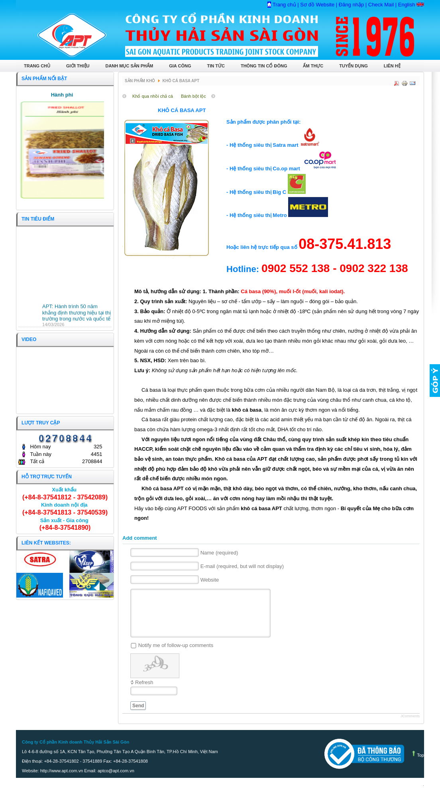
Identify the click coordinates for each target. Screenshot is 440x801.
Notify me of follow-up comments (176, 655)
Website (209, 580)
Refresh (144, 692)
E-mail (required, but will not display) (242, 567)
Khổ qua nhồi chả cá (152, 96)
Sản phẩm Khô (140, 81)
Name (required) (219, 553)
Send (138, 715)
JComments (410, 726)
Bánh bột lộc (193, 96)
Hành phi (62, 95)
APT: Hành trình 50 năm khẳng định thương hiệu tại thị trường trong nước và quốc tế (76, 313)
